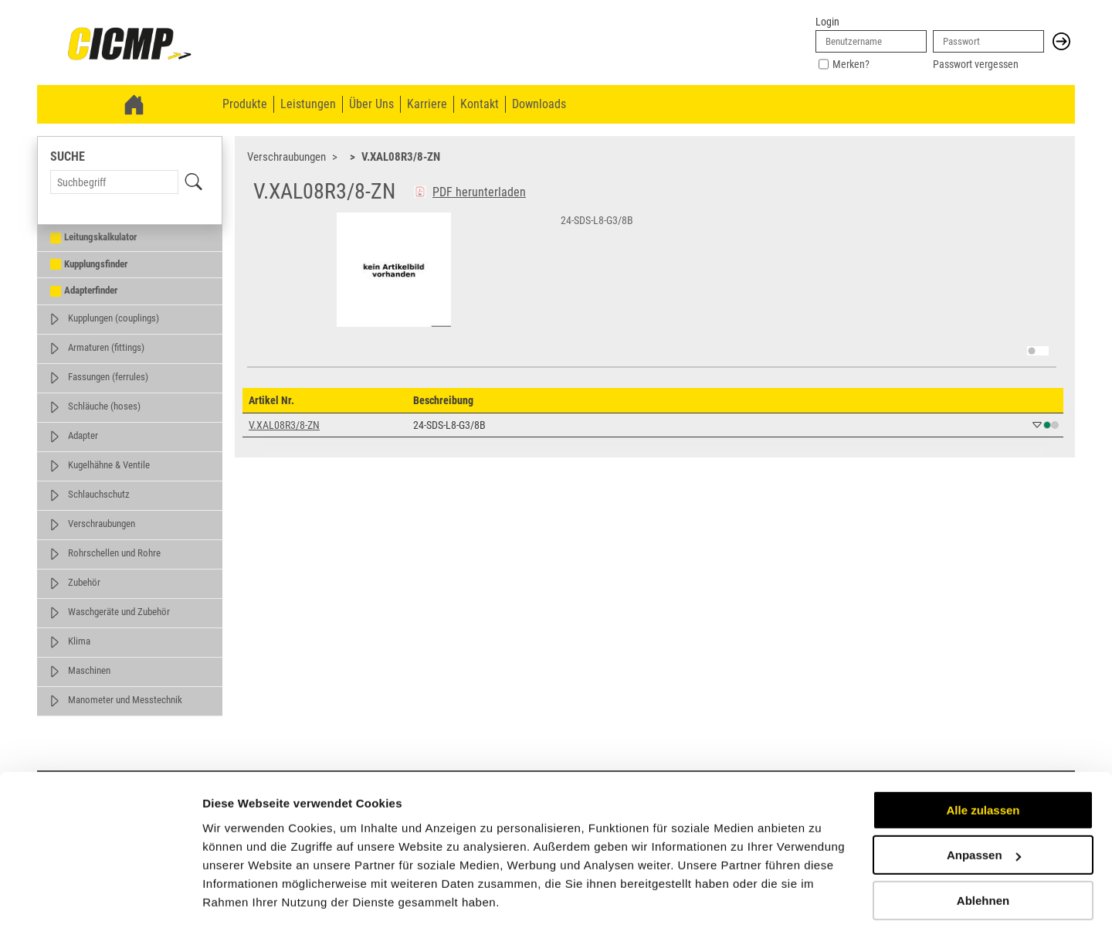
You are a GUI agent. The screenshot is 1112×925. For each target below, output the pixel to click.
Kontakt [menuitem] (479, 104)
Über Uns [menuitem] (371, 104)
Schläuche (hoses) (104, 406)
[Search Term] (114, 182)
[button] (1061, 41)
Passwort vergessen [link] (976, 64)
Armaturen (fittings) (106, 347)
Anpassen (984, 804)
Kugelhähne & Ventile (109, 465)
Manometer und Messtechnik (125, 700)
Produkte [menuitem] (244, 104)
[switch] (1038, 351)
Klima (79, 641)
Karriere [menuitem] (427, 104)
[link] (129, 45)
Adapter (83, 435)
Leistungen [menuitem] (308, 104)
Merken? (851, 64)
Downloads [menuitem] (539, 104)
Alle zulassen (982, 760)
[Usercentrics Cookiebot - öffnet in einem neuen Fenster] (100, 894)
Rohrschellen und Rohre (114, 553)
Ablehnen (983, 850)
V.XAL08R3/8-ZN (400, 157)
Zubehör (84, 582)
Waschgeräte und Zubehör (119, 611)
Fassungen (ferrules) (108, 377)
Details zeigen (241, 894)
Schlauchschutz (99, 494)
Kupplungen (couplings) (113, 318)
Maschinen (89, 670)
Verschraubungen (101, 523)
